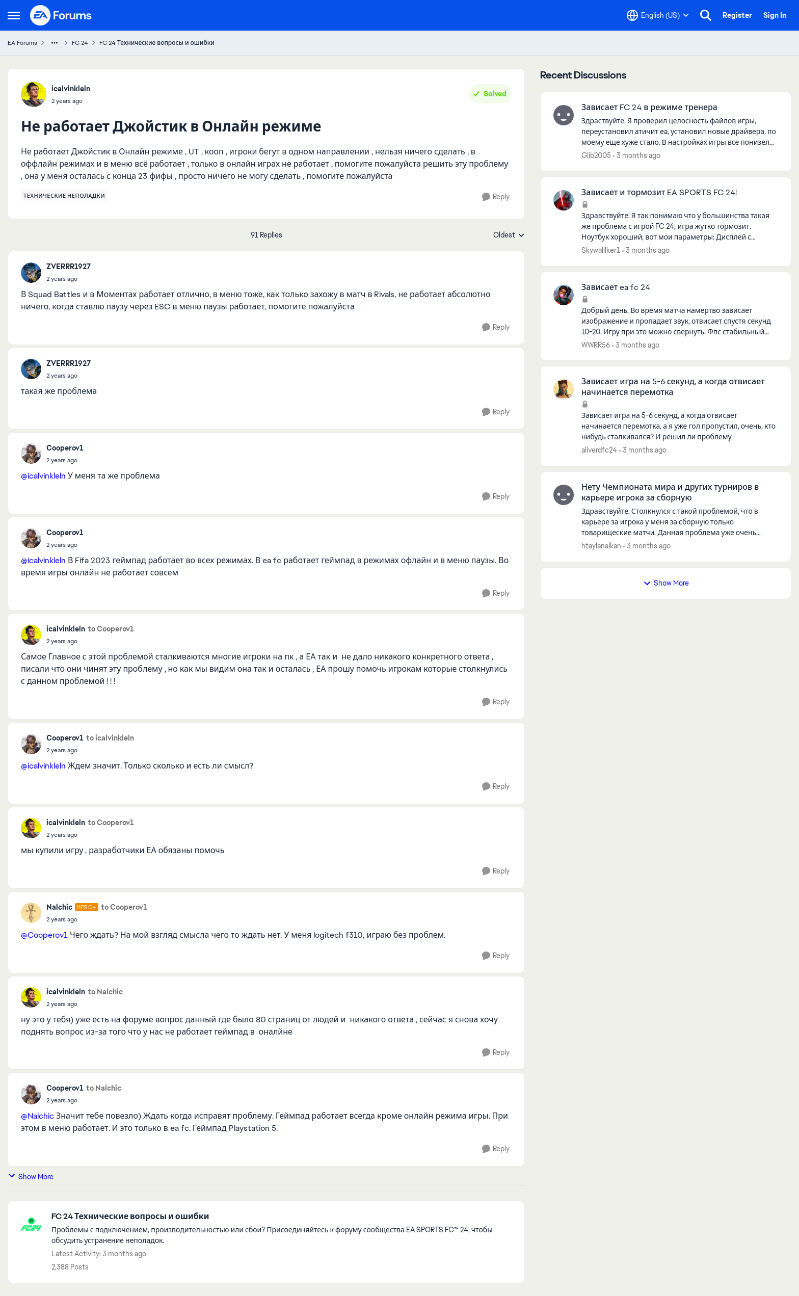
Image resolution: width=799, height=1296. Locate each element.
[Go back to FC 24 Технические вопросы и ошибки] (282, 1216)
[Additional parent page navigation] (54, 43)
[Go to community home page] (61, 15)
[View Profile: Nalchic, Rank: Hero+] (31, 913)
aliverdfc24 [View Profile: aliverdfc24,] (599, 450)
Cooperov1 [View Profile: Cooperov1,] (65, 448)
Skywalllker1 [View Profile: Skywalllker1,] (600, 250)
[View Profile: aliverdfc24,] (563, 389)
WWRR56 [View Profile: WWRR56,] (595, 344)
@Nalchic (37, 1115)
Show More (31, 1176)
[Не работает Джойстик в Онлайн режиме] (68, 278)
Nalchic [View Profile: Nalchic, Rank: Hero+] (59, 907)
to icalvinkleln (110, 738)
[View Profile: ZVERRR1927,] (31, 272)
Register (737, 15)
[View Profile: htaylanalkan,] (563, 495)
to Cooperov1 (111, 628)
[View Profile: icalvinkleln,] (33, 94)
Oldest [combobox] (509, 235)
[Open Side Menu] (14, 15)
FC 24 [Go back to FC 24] (80, 43)
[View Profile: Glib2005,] (563, 115)
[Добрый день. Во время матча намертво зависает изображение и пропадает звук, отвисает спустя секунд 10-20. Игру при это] (679, 321)
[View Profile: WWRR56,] (563, 295)
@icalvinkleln (43, 475)
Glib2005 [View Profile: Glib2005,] (596, 155)
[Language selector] (658, 15)
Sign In (774, 15)
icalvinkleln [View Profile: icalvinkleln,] (70, 88)
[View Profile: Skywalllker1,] (563, 200)
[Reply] (496, 197)
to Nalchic (105, 991)
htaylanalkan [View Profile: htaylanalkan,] (601, 545)
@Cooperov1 (44, 935)
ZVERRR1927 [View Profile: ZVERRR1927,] (68, 266)
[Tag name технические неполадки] (64, 195)
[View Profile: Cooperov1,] (31, 453)
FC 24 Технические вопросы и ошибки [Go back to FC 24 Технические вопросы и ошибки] (157, 43)
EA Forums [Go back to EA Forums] (22, 43)
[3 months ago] (636, 155)
